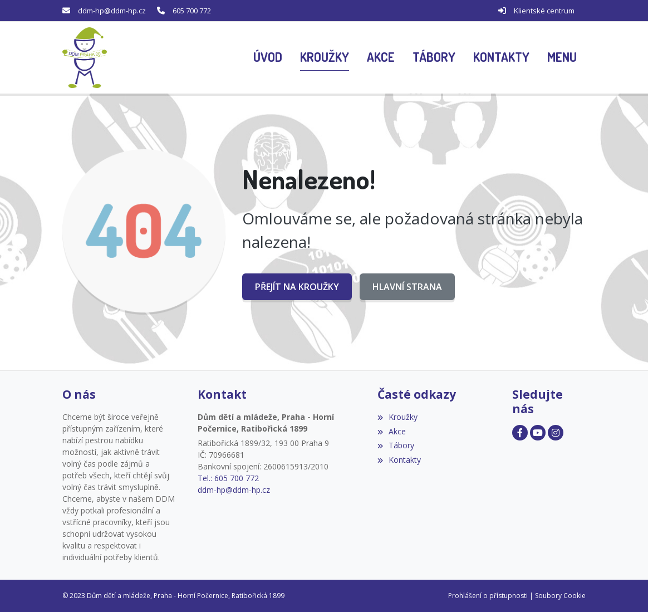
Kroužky (397, 417)
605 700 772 (192, 11)
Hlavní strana (407, 287)
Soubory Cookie (560, 595)
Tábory (395, 445)
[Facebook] (520, 432)
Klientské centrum (544, 11)
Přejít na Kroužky (297, 287)
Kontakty (399, 459)
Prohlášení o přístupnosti (488, 595)
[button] (562, 58)
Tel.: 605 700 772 (228, 478)
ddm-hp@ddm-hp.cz (112, 11)
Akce (391, 431)
